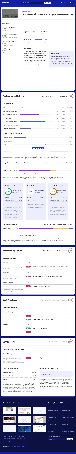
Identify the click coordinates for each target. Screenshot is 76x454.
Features (10, 436)
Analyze (47, 2)
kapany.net (51, 431)
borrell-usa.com (66, 424)
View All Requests (38, 148)
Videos (4, 436)
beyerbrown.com (52, 428)
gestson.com (65, 428)
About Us (72, 2)
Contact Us (17, 436)
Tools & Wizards (64, 2)
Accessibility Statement (9, 438)
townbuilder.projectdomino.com (69, 414)
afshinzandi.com (66, 407)
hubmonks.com (66, 410)
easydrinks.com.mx (53, 410)
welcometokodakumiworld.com (69, 431)
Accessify (7, 3)
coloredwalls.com (52, 417)
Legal (22, 436)
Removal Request (21, 438)
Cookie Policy (15, 441)
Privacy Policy (6, 441)
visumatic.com (52, 407)
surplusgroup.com (52, 414)
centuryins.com (52, 424)
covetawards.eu (27, 12)
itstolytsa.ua (65, 421)
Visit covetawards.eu (31, 65)
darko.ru (50, 421)
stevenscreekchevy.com (68, 417)
